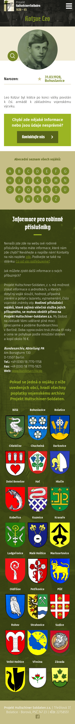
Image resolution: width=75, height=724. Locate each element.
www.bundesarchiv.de (27, 371)
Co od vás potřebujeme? (32, 261)
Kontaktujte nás (33, 137)
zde (28, 257)
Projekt (28, 6)
